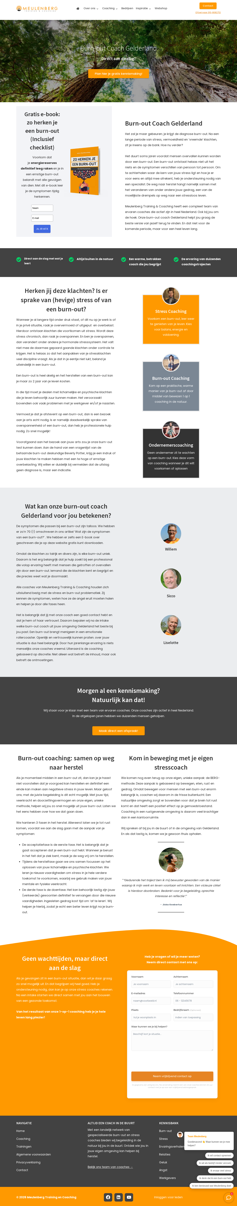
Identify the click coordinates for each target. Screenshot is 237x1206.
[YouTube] (129, 1197)
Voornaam (137, 976)
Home (20, 1131)
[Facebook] (108, 1197)
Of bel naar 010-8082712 (208, 12)
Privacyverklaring (28, 1162)
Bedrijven (127, 8)
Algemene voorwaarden (33, 1154)
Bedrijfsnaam (187, 1010)
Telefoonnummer (183, 993)
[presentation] (156, 1062)
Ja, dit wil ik (42, 228)
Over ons (89, 8)
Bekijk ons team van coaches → (110, 1167)
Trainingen (23, 1147)
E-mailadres (138, 993)
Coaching (108, 8)
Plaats (135, 1010)
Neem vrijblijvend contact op (172, 1076)
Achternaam (180, 976)
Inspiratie (142, 8)
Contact (22, 1170)
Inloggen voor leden (168, 1197)
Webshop (161, 8)
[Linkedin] (118, 1197)
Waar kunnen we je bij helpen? (149, 1026)
